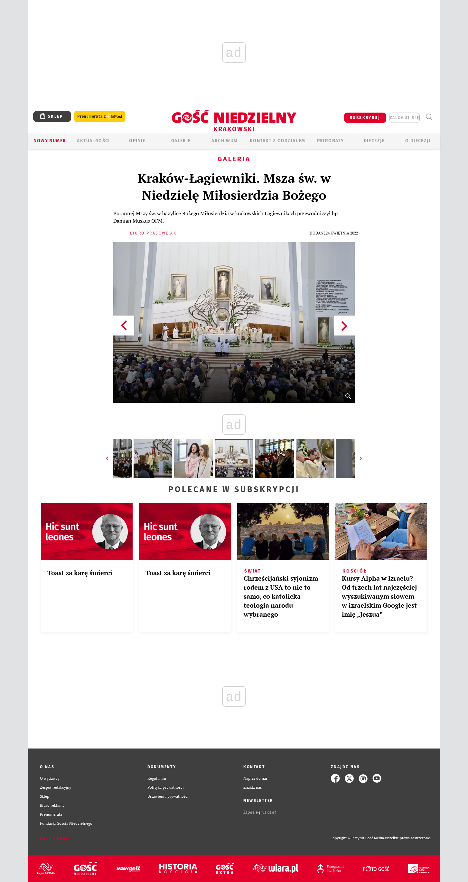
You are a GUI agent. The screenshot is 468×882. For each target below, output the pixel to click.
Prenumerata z (99, 116)
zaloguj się (404, 117)
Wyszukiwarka (429, 117)
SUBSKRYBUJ (365, 117)
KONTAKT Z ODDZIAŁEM (277, 140)
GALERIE (181, 140)
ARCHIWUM (224, 140)
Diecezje (374, 140)
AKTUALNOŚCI (93, 140)
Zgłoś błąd (55, 838)
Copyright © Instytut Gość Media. (358, 838)
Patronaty (330, 140)
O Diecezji (417, 140)
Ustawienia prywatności (168, 796)
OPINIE (137, 140)
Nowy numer (49, 140)
